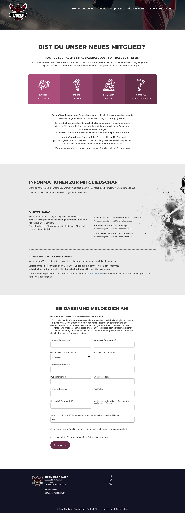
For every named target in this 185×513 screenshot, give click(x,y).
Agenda (102, 6)
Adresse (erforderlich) (60, 364)
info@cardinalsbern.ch (56, 484)
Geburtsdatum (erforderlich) (63, 352)
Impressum (107, 509)
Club (121, 6)
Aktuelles (88, 6)
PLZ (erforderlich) (58, 377)
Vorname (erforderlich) (60, 340)
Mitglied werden (137, 6)
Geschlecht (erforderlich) (105, 352)
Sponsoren (156, 6)
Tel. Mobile (98, 389)
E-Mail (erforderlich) (59, 389)
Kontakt (171, 6)
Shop (112, 6)
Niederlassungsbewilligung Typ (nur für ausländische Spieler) (111, 402)
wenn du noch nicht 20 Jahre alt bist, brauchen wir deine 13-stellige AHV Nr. (84, 415)
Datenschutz (122, 509)
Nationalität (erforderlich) (61, 401)
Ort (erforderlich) (101, 377)
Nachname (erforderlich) (105, 340)
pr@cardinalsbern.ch (55, 493)
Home (76, 6)
